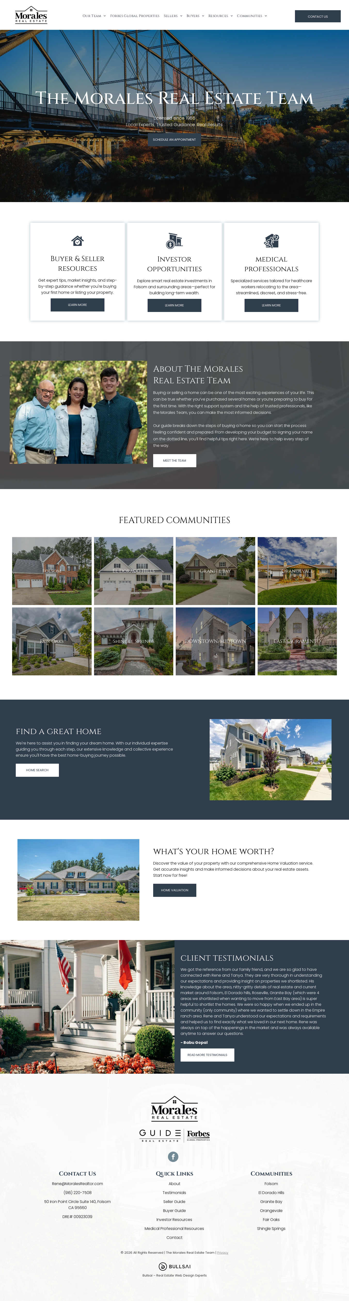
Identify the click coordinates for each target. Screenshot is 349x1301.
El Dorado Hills (271, 1192)
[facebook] (173, 1157)
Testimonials (174, 1192)
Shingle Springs (271, 1228)
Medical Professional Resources (174, 1228)
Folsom (271, 1183)
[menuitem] (94, 16)
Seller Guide (174, 1201)
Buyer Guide (174, 1210)
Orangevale (271, 1210)
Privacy (222, 1252)
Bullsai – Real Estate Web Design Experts (175, 1275)
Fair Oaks (271, 1219)
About (174, 1183)
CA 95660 (77, 1208)
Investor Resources (174, 1219)
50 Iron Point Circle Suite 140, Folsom (77, 1201)
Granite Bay (271, 1201)
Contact (174, 1237)
